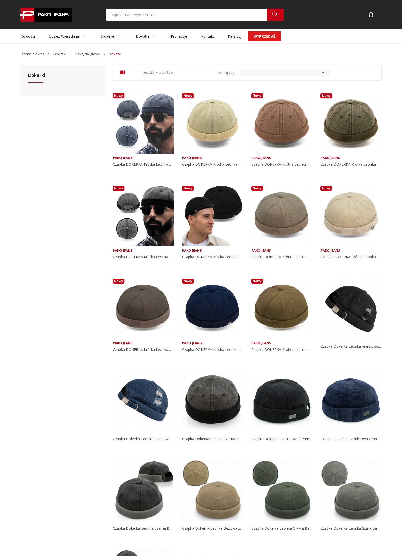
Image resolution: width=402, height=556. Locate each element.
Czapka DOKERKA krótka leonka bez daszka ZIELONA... (350, 164)
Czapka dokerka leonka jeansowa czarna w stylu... (350, 346)
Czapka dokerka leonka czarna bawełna (212, 439)
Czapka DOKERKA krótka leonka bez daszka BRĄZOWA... (281, 164)
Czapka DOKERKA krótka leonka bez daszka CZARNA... (143, 257)
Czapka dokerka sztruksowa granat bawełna (350, 439)
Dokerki (36, 75)
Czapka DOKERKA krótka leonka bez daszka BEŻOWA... (212, 164)
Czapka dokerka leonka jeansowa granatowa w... (143, 439)
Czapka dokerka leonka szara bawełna (350, 528)
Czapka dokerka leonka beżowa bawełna (212, 528)
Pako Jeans (123, 157)
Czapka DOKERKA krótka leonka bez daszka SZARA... (143, 349)
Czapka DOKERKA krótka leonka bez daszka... (143, 164)
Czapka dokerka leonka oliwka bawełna (281, 528)
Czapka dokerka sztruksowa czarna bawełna (281, 439)
